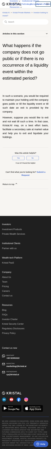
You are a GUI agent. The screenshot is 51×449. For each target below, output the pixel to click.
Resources (16, 7)
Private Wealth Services (13, 234)
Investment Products (12, 229)
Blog (4, 310)
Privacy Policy (9, 333)
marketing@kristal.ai (16, 366)
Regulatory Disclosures (13, 328)
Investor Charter (10, 319)
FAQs (4, 315)
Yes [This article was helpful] (18, 158)
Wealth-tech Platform (19, 4)
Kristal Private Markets (21, 13)
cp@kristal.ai (12, 374)
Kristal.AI (6, 13)
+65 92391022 (12, 358)
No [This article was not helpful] (33, 158)
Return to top (10, 183)
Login (29, 4)
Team (4, 282)
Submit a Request (43, 4)
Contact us (7, 295)
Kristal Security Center (13, 324)
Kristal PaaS (8, 263)
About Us (6, 277)
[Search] (26, 22)
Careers (6, 291)
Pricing (5, 286)
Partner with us (9, 248)
